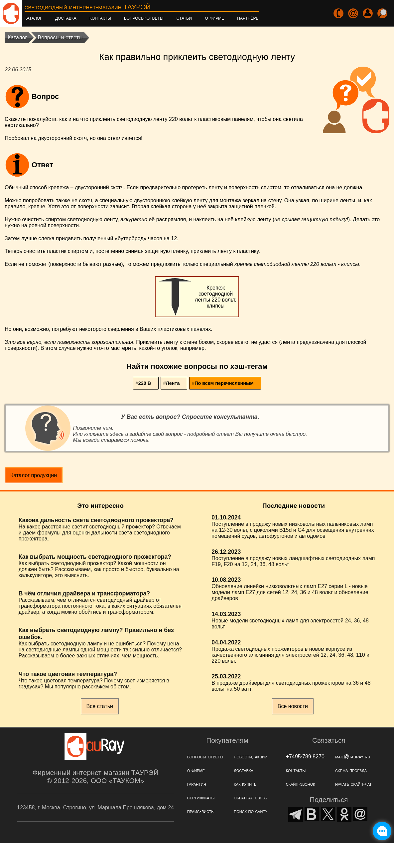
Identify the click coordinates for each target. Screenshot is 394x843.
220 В (144, 383)
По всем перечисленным (224, 383)
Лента (173, 383)
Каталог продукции (33, 475)
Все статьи (99, 706)
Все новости (293, 706)
